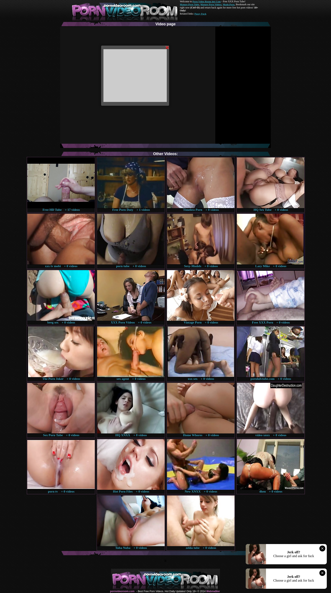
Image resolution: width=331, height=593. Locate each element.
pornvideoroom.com (122, 591)
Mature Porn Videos (211, 4)
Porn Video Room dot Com (207, 1)
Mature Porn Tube (189, 4)
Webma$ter (213, 591)
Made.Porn (229, 4)
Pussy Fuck (200, 13)
